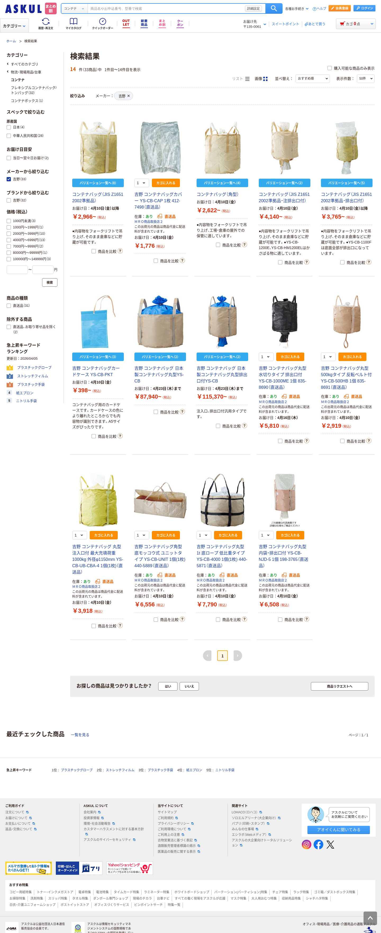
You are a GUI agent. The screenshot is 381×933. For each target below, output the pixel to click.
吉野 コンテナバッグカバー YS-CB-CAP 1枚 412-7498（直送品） (158, 200)
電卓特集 (84, 892)
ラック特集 (301, 892)
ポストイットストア (75, 905)
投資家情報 (94, 818)
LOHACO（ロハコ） (247, 812)
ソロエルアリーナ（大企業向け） (256, 818)
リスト (241, 79)
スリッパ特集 (57, 898)
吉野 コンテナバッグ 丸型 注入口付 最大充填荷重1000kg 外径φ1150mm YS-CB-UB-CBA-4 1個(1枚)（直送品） (97, 559)
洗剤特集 (36, 898)
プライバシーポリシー (176, 824)
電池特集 (102, 892)
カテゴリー (14, 26)
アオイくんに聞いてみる (339, 829)
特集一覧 (174, 905)
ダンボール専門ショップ (110, 898)
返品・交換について (21, 829)
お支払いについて (20, 824)
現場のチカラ (142, 898)
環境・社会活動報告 (99, 824)
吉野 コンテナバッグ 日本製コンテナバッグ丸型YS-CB (159, 374)
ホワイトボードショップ (191, 892)
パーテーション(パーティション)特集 (240, 892)
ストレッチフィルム (120, 770)
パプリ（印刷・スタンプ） (250, 824)
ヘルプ (321, 9)
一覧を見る (80, 735)
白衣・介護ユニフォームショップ (33, 905)
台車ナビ (163, 898)
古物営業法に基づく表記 (177, 840)
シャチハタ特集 (317, 898)
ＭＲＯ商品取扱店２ (148, 222)
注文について (17, 812)
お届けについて (18, 818)
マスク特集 (238, 898)
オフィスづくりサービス (111, 905)
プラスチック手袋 (160, 770)
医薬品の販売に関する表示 (179, 852)
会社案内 (92, 812)
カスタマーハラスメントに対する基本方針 (114, 831)
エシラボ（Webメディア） (251, 835)
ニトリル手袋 (224, 770)
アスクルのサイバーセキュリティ (109, 840)
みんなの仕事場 (245, 829)
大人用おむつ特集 (264, 898)
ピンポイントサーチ (148, 905)
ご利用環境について (174, 829)
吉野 (124, 96)
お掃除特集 (17, 898)
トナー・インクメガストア (55, 892)
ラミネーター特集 (156, 892)
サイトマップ (167, 812)
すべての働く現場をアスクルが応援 (200, 898)
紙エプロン (194, 770)
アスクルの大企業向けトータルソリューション (262, 843)
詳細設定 (253, 8)
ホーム (11, 41)
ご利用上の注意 (171, 835)
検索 (274, 8)
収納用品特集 (291, 898)
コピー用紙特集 (21, 892)
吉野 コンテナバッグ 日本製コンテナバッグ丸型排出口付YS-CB (222, 374)
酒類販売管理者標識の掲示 (179, 846)
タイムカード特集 (126, 892)
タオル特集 (80, 898)
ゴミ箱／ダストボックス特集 (334, 892)
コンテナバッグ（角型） (218, 194)
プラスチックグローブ (77, 770)
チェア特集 (280, 892)
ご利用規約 (168, 818)
